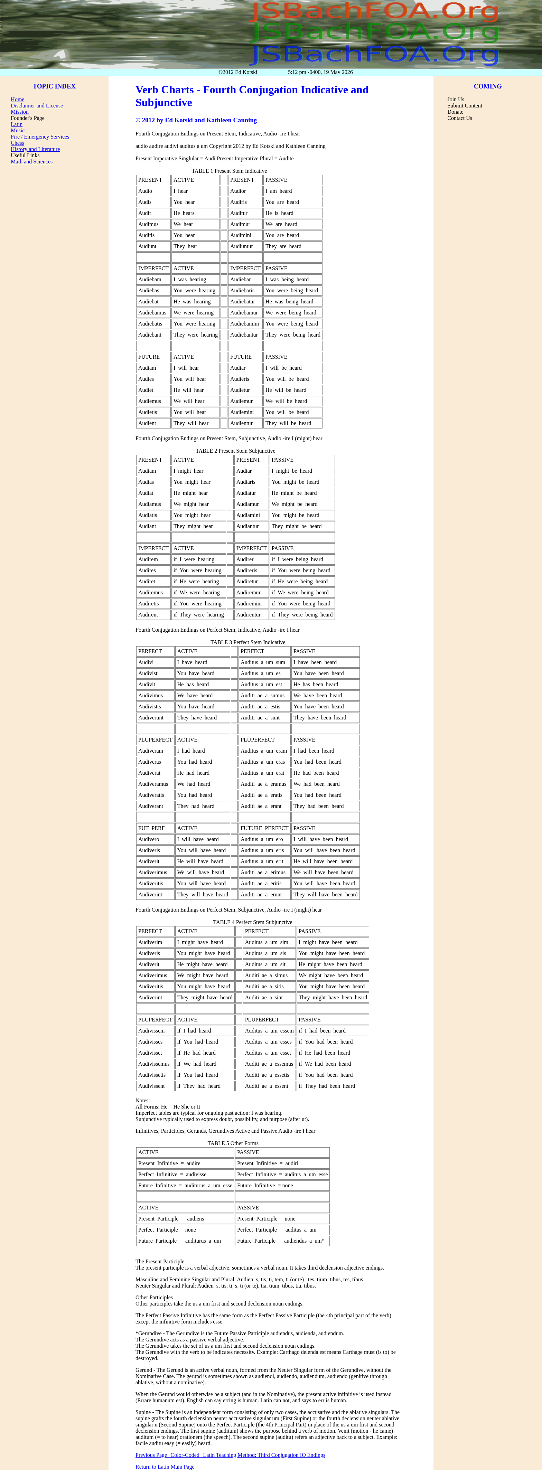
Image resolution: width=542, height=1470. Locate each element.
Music (18, 130)
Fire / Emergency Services (40, 137)
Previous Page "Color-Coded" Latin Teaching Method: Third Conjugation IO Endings (230, 1455)
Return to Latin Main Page (165, 1467)
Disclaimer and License (37, 106)
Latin (16, 124)
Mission (20, 112)
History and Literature (35, 149)
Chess (17, 143)
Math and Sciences (32, 161)
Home (17, 99)
